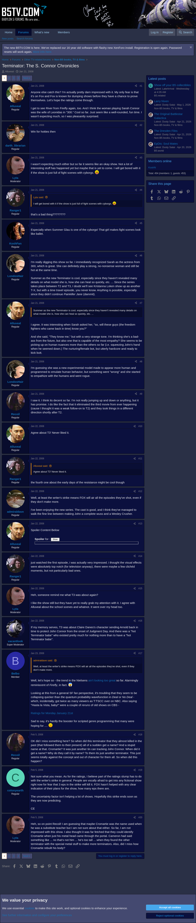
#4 (141, 190)
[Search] (185, 32)
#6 (141, 255)
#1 (141, 86)
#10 (140, 426)
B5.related (159, 95)
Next (25, 78)
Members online (160, 161)
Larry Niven (161, 101)
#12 (140, 491)
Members (64, 32)
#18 (140, 734)
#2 (141, 125)
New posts (8, 38)
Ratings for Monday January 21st (52, 713)
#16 (140, 620)
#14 (140, 556)
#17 (140, 653)
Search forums (25, 38)
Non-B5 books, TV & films (168, 108)
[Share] (135, 86)
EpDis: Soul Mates (166, 143)
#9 (141, 394)
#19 (140, 770)
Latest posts (157, 79)
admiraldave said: (43, 660)
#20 (140, 817)
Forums (23, 32)
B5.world (159, 150)
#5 (141, 223)
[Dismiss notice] (190, 48)
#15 (140, 588)
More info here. (42, 51)
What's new (41, 32)
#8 (141, 361)
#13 (140, 523)
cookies (29, 908)
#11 (140, 458)
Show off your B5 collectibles (172, 85)
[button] (52, 32)
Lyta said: (38, 197)
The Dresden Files (166, 130)
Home (8, 32)
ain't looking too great (101, 680)
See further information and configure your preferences (37, 915)
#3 (141, 157)
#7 (141, 303)
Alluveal (9, 71)
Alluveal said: (40, 465)
